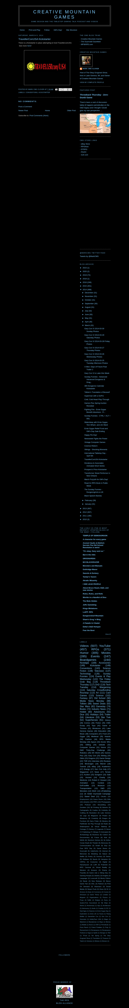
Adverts (105, 807)
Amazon (94, 870)
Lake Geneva (106, 813)
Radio (106, 824)
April (87, 322)
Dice (82, 714)
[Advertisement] (91, 204)
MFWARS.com (87, 44)
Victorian (89, 941)
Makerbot (83, 922)
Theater (95, 843)
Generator (83, 919)
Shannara (97, 886)
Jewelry (97, 875)
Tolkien (83, 703)
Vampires (104, 859)
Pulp (106, 927)
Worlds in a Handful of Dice (94, 597)
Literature (89, 717)
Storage (102, 933)
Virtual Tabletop (101, 826)
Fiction (98, 723)
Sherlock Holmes (94, 840)
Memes (108, 922)
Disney (91, 829)
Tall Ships (104, 903)
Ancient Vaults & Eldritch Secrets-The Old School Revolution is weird (93, 545)
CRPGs (82, 862)
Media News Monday (92, 701)
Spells (95, 933)
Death (97, 845)
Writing (104, 756)
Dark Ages (83, 911)
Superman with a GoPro (94, 396)
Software (86, 859)
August (88, 307)
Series (108, 856)
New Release (97, 881)
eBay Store (85, 144)
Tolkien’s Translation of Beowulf (97, 392)
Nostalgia (84, 663)
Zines (101, 889)
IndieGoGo (95, 851)
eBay (94, 766)
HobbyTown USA (95, 919)
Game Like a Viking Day (98, 873)
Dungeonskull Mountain (93, 616)
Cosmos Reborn (90, 446)
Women (104, 941)
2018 (85, 279)
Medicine (83, 780)
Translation (96, 938)
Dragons (91, 758)
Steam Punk (91, 889)
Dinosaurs (83, 894)
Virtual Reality (101, 867)
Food (105, 734)
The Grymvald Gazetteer (91, 42)
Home (22, 30)
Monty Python (105, 878)
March (87, 325)
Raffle (89, 900)
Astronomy (85, 908)
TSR (85, 761)
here (29, 46)
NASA (82, 840)
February (89, 500)
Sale (109, 775)
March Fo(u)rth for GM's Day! (96, 479)
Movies (106, 652)
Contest (101, 783)
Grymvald (83, 851)
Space (93, 742)
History (108, 720)
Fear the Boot (89, 630)
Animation (84, 783)
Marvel (103, 764)
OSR (97, 925)
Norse (91, 925)
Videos (84, 645)
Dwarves (92, 911)
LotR (95, 865)
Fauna (101, 914)
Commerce (97, 892)
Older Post (71, 110)
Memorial (83, 854)
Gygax (82, 736)
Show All (108, 634)
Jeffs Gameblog (89, 605)
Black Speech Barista (93, 496)
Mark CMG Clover (91, 68)
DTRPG (84, 149)
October (88, 300)
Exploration (83, 914)
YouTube (105, 645)
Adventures (99, 712)
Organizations (93, 897)
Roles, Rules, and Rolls (93, 594)
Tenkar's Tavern (89, 577)
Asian (89, 892)
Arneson (82, 892)
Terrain (108, 772)
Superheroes (91, 720)
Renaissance (95, 930)
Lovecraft (93, 878)
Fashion (88, 739)
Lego (85, 815)
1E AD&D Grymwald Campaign (97, 794)
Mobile (84, 925)
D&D (102, 788)
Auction (87, 775)
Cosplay (101, 908)
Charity (102, 777)
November (89, 296)
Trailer (107, 714)
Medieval (94, 736)
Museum (101, 785)
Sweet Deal (89, 796)
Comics (87, 723)
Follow (47, 30)
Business (95, 835)
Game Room (98, 799)
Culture (105, 835)
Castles (95, 810)
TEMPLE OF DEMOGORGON (95, 536)
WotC (94, 791)
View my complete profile (92, 82)
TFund (85, 935)
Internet (105, 851)
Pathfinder (83, 824)
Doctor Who (106, 742)
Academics (106, 766)
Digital (105, 862)
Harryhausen (84, 865)
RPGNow (85, 147)
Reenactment (84, 930)
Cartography (84, 810)
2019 (85, 275)
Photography (106, 802)
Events (95, 656)
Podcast (88, 805)
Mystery (105, 821)
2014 (85, 290)
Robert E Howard (99, 780)
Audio (93, 908)
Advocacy (104, 843)
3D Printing (94, 807)
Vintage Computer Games (94, 442)
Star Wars (85, 706)
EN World (96, 753)
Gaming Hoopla (85, 875)
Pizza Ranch (84, 927)
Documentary (85, 837)
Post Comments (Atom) (39, 115)
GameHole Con (93, 916)
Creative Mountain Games (64, 14)
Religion (97, 900)
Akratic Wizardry (90, 580)
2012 (85, 512)
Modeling (94, 854)
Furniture (83, 821)
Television (99, 671)
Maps (101, 922)
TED (109, 933)
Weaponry (83, 818)
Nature (104, 854)
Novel (108, 829)
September (89, 303)
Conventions (32, 92)
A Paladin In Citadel (91, 623)
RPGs (95, 649)
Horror (103, 747)
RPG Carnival (85, 867)
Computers (93, 734)
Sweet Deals (99, 703)
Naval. (85, 881)
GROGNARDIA (89, 558)
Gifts (109, 799)
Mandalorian (93, 922)
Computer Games (87, 747)
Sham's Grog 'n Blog (92, 619)
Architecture (107, 905)
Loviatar (105, 894)
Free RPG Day (86, 848)
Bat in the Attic (89, 555)
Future (96, 837)
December (89, 293)
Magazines (84, 772)
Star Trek (106, 717)
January (88, 504)
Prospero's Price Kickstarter (95, 469)
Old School (99, 698)
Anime (82, 905)
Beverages (89, 764)
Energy (87, 769)
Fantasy (84, 698)
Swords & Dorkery (91, 573)
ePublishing (106, 791)
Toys (93, 726)
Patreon (101, 884)
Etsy (106, 845)
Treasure (105, 938)
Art (97, 693)
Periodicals (104, 925)
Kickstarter (44, 92)
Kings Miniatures (90, 608)
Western (83, 870)
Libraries (86, 802)
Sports (95, 859)
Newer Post (23, 110)
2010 (85, 519)
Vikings (95, 832)
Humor (84, 652)
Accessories (105, 663)
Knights (105, 875)
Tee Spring (95, 935)
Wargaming (105, 687)
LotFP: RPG (88, 612)
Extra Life (93, 914)
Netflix (82, 856)
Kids (105, 837)
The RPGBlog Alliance (64, 1000)
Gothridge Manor (90, 569)
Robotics (83, 753)
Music (82, 734)
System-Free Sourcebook (88, 903)
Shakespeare (84, 826)
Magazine (94, 815)
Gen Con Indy (101, 769)
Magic (106, 919)
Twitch (82, 941)
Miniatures (96, 728)
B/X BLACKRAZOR (91, 562)
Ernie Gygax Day (102, 911)
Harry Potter (94, 821)
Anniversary (91, 905)
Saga (89, 933)
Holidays (94, 714)
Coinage (83, 829)
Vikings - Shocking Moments (95, 449)
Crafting (83, 813)
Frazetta (83, 873)
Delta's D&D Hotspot (92, 627)
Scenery (99, 856)
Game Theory (94, 894)
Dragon (105, 818)
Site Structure (71, 30)
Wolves (97, 941)
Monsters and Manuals (92, 566)
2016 (85, 282)
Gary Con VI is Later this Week (96, 373)
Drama (104, 870)
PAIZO (83, 152)
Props (82, 900)
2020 (85, 271)
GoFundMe (84, 785)
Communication (85, 845)
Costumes (94, 862)
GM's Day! (58, 30)
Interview (95, 761)
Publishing (86, 832)
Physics (105, 897)
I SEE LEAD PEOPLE (92, 584)
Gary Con (92, 756)
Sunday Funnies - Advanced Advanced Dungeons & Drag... (95, 379)
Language (83, 878)
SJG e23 (84, 155)
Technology (85, 674)
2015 (85, 286)
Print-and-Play (34, 30)
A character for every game (94, 539)
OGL (93, 884)
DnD (97, 684)
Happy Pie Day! (90, 435)
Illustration (93, 813)
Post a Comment (25, 107)
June (87, 314)
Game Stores (102, 848)
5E (107, 889)
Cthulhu (103, 796)
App (98, 905)
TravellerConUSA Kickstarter (95, 459)
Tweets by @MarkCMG (89, 256)
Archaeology (84, 835)
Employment (84, 799)
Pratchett (104, 865)
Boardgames (88, 659)
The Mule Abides (90, 601)
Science (99, 695)
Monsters (83, 791)
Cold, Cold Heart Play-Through (96, 399)
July (87, 311)
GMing (88, 745)
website (102, 745)
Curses (106, 892)
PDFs (95, 802)
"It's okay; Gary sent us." (93, 551)
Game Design (105, 758)
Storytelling (102, 805)
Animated (104, 832)
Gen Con (105, 916)
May (87, 318)
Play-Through (95, 824)
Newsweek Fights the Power (95, 439)
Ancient (88, 777)
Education (102, 731)
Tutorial (83, 766)
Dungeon (98, 775)
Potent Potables (96, 927)
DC (107, 908)
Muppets (82, 897)
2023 (85, 268)
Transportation (85, 788)
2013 (85, 508)
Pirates (104, 815)
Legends (100, 829)
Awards (108, 736)
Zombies (83, 807)
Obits (82, 758)
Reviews (107, 761)
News (97, 772)
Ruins (106, 900)
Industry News (99, 709)
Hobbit (83, 712)
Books (83, 709)
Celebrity (104, 810)
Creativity (94, 818)
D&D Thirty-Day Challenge (92, 750)
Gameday (101, 706)
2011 (85, 516)
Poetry (90, 856)
